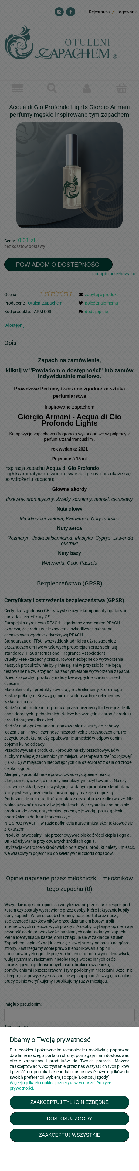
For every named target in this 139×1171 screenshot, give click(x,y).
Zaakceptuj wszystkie (69, 1135)
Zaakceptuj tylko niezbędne (69, 1102)
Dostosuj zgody (69, 1118)
